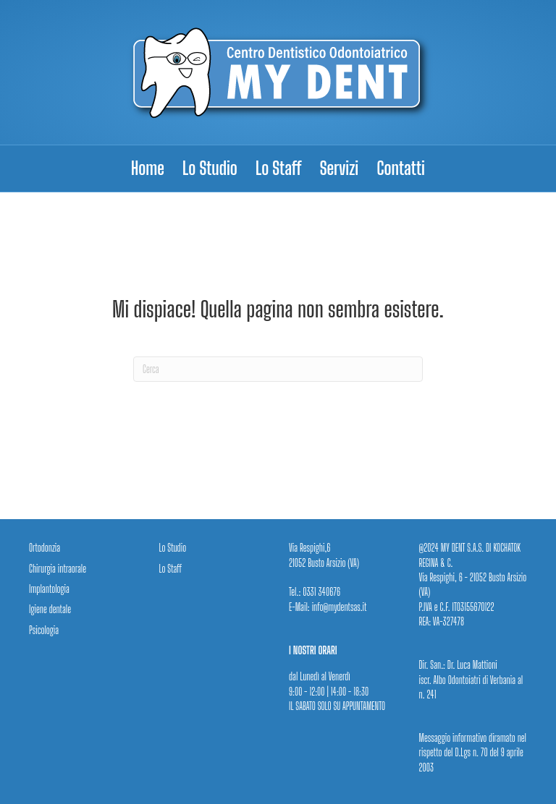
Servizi (339, 168)
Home (147, 168)
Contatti (400, 168)
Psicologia (44, 630)
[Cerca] (278, 369)
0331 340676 (321, 592)
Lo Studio (209, 168)
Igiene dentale (50, 609)
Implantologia (49, 589)
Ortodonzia (44, 548)
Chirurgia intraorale (57, 569)
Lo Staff (279, 168)
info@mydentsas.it (338, 607)
